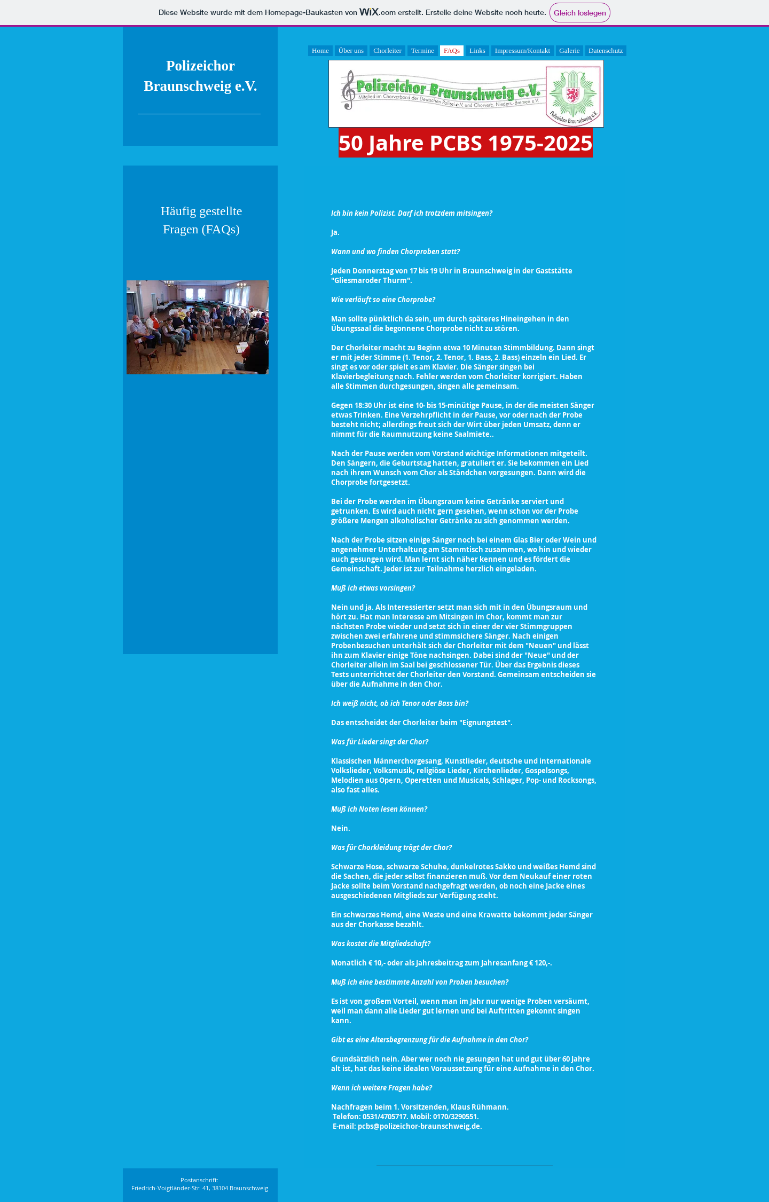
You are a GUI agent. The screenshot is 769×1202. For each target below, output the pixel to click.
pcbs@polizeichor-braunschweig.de (419, 1126)
